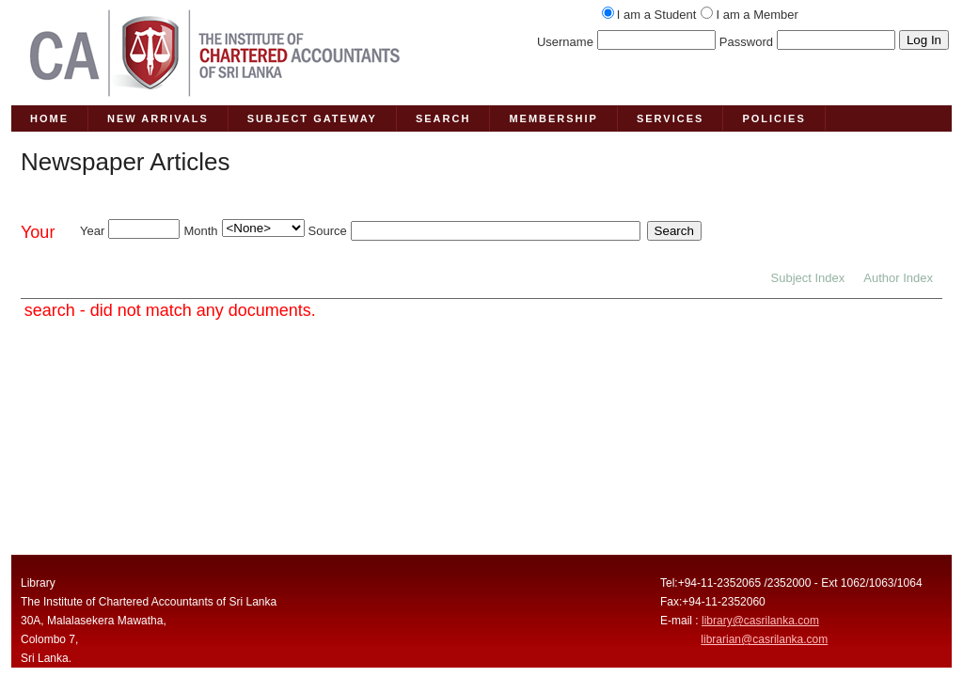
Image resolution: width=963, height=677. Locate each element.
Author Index (898, 278)
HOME (49, 118)
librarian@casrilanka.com (764, 639)
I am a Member (756, 15)
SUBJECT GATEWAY (312, 118)
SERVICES (670, 118)
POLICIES (773, 118)
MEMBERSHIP (553, 118)
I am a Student (657, 15)
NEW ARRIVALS (158, 118)
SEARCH (443, 118)
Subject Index (808, 278)
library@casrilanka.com (760, 620)
